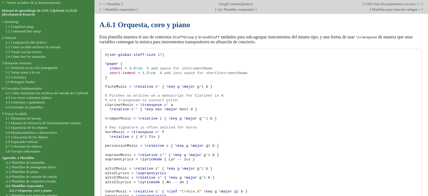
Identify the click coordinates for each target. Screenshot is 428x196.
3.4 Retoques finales (20, 82)
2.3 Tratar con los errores (23, 52)
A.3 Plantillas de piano (21, 172)
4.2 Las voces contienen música (28, 98)
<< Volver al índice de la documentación (31, 3)
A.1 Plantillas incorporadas (25, 162)
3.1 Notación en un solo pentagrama (31, 68)
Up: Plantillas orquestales (235, 9)
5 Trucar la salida (14, 114)
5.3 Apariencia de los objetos (26, 127)
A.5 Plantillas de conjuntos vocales (30, 181)
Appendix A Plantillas (18, 158)
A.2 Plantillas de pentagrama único (30, 167)
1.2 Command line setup (23, 31)
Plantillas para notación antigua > (396, 9)
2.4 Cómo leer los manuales (25, 56)
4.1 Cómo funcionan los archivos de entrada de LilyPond (46, 93)
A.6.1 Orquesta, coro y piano (30, 190)
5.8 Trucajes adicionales (22, 151)
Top (222, 4)
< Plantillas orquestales (118, 9)
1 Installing (10, 22)
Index (247, 4)
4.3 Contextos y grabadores (25, 102)
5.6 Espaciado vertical (21, 142)
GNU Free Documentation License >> (392, 4)
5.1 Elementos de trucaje (23, 118)
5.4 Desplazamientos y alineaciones (31, 132)
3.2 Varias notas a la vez (22, 72)
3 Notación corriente (17, 63)
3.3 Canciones (15, 77)
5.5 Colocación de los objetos (26, 137)
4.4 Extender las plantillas (24, 107)
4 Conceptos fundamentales (22, 88)
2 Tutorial (9, 38)
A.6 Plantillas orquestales (24, 186)
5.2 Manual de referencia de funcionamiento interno (43, 123)
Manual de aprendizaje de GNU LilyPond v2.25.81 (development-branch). (39, 12)
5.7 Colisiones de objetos (23, 146)
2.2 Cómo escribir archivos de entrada (33, 47)
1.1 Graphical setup (19, 26)
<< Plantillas (111, 4)
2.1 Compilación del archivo (26, 42)
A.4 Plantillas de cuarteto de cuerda (31, 176)
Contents (234, 4)
